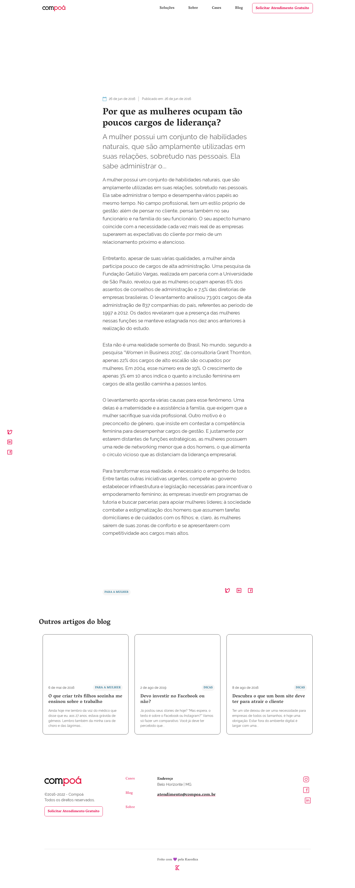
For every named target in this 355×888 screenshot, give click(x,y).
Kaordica (191, 861)
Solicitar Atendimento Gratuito (282, 8)
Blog (239, 8)
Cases (217, 8)
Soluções (168, 8)
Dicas (208, 688)
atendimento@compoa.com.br (186, 795)
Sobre (193, 8)
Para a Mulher (117, 593)
